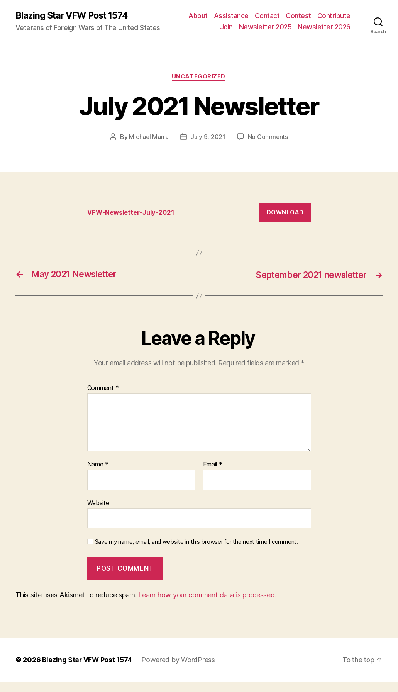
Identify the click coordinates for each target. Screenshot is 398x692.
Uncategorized (199, 87)
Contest (338, 15)
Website (98, 513)
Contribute (256, 26)
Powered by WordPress (180, 670)
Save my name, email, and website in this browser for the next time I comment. (196, 552)
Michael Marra (149, 147)
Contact (306, 15)
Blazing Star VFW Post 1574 (73, 20)
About (237, 15)
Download (285, 222)
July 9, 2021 (208, 147)
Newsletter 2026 (324, 38)
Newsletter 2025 (324, 26)
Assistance (270, 15)
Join (285, 26)
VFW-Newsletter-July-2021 (133, 223)
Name (97, 475)
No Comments (268, 147)
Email (212, 475)
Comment (103, 398)
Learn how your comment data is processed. (207, 605)
